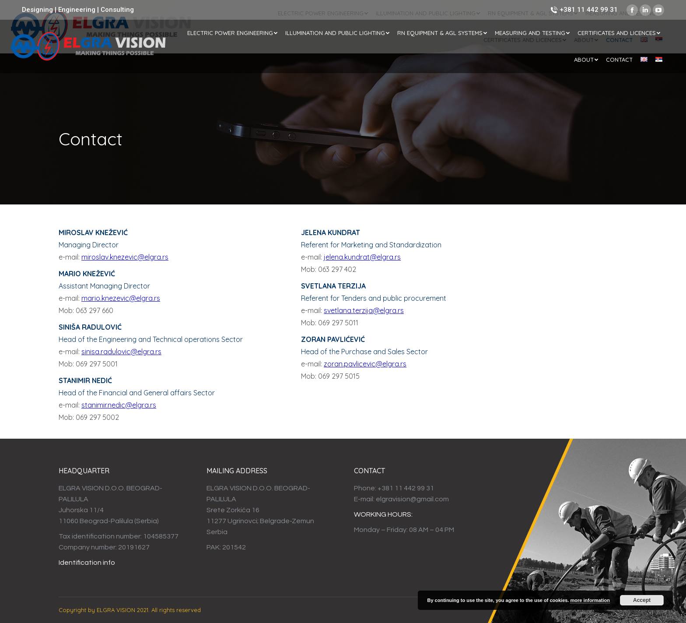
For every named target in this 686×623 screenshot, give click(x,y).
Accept (642, 600)
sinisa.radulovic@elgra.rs (121, 351)
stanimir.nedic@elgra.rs (118, 405)
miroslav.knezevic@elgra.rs (124, 257)
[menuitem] (232, 33)
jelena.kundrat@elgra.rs (362, 257)
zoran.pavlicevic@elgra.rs (365, 363)
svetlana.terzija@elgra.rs (364, 310)
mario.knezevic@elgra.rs (120, 298)
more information (589, 600)
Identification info (87, 562)
